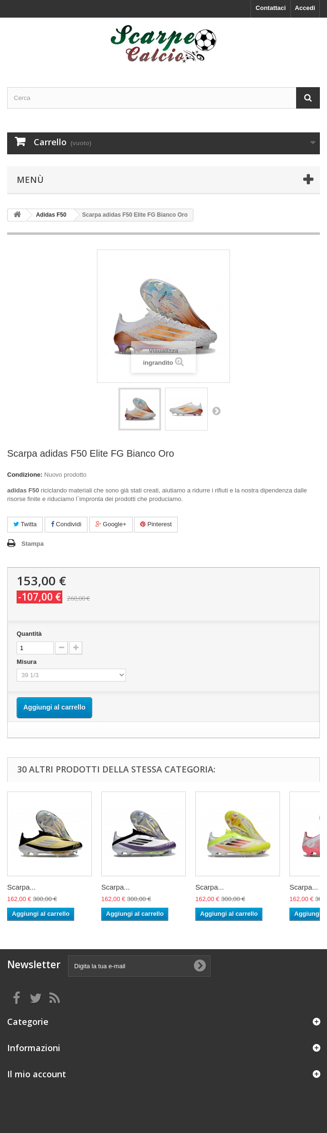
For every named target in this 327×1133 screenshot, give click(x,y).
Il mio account (36, 1074)
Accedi (305, 7)
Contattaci (271, 7)
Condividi (66, 524)
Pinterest (156, 524)
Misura (27, 661)
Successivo (216, 410)
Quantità (29, 633)
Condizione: (24, 474)
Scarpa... (21, 887)
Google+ (111, 524)
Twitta (25, 524)
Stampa (32, 543)
